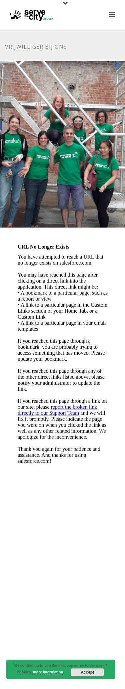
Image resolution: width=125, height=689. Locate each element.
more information (48, 672)
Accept (87, 672)
